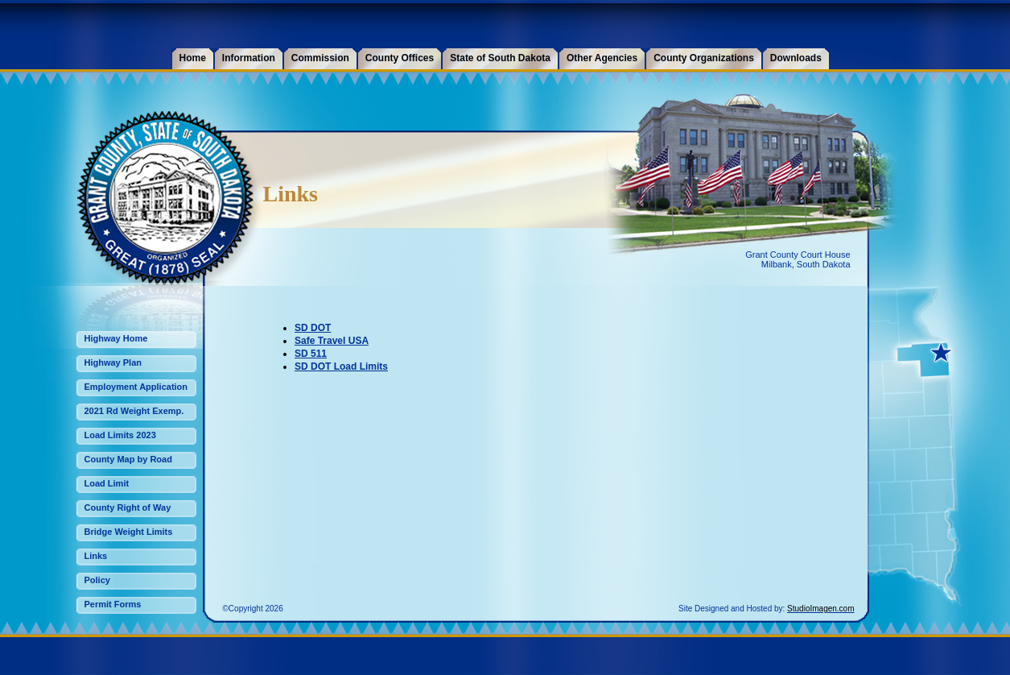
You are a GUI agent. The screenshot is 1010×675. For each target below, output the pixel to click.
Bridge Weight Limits (129, 531)
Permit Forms (113, 604)
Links (96, 556)
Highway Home (116, 338)
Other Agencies (602, 58)
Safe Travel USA (332, 340)
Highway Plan (113, 362)
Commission (320, 58)
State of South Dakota (500, 58)
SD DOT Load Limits (341, 366)
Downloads (796, 58)
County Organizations (703, 58)
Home (192, 58)
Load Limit (107, 483)
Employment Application (136, 386)
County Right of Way (128, 507)
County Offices (399, 58)
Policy (97, 580)
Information (248, 58)
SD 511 (311, 353)
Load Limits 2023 (120, 435)
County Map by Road (128, 459)
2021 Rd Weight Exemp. (134, 411)
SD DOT (313, 327)
